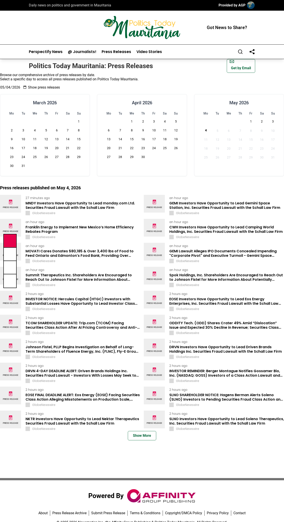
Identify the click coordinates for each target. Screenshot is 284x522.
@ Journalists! (82, 51)
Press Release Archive (69, 513)
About (43, 513)
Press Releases (116, 51)
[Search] (240, 52)
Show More (142, 435)
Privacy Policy (218, 513)
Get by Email (240, 64)
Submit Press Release (108, 513)
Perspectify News (46, 51)
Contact (239, 513)
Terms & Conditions (145, 513)
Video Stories (149, 51)
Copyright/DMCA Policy (183, 513)
